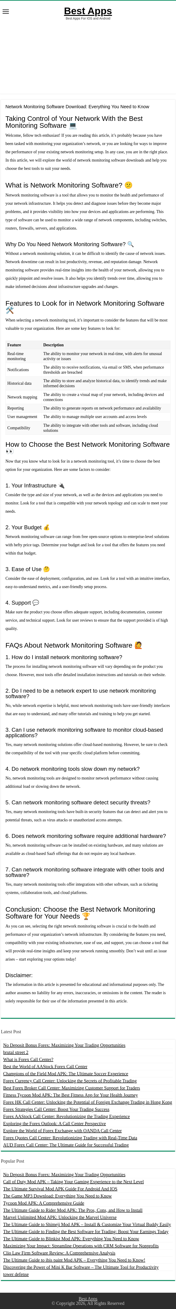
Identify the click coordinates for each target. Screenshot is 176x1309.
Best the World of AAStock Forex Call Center (45, 1066)
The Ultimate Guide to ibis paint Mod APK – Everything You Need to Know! (74, 1260)
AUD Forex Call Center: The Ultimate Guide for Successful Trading (66, 1144)
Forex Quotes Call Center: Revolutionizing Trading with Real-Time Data (70, 1137)
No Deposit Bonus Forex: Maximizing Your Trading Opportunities (64, 1045)
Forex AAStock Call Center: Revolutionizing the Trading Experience (66, 1116)
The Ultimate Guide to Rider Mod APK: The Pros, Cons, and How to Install (73, 1210)
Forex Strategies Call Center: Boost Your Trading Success (56, 1109)
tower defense (16, 1274)
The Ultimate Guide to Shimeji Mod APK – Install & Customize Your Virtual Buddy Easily (87, 1224)
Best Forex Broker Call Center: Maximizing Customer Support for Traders (71, 1087)
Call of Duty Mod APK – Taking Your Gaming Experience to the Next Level (73, 1181)
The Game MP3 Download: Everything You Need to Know (57, 1195)
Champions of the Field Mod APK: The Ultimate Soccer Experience (65, 1073)
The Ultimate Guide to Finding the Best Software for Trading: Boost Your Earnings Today (86, 1231)
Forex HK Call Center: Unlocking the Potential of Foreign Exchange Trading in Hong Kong (87, 1102)
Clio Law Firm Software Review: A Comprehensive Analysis (59, 1252)
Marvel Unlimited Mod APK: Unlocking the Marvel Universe (60, 1217)
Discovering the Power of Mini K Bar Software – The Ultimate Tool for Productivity (81, 1267)
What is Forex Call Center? (28, 1059)
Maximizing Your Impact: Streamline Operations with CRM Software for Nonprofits (81, 1245)
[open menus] (5, 12)
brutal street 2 (15, 1052)
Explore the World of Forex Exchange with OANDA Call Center (62, 1130)
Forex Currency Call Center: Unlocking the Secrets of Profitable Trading (70, 1080)
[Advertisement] (88, 57)
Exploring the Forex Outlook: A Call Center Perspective (54, 1123)
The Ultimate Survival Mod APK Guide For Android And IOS (60, 1188)
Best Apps (88, 10)
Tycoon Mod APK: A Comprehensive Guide (43, 1203)
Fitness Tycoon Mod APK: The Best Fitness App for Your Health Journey (70, 1095)
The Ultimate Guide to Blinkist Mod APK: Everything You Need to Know (71, 1238)
